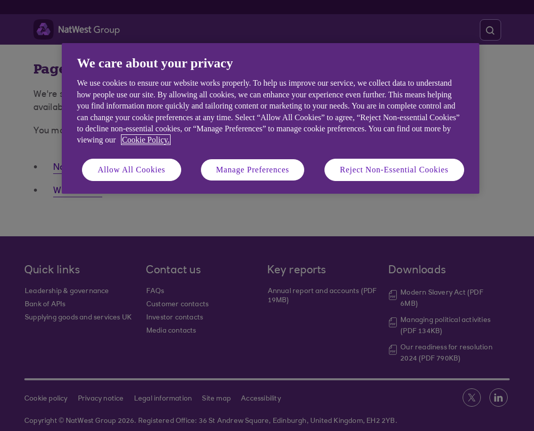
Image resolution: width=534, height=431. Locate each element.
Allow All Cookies (132, 169)
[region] (270, 118)
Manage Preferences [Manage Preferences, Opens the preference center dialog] (253, 169)
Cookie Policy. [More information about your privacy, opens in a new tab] (146, 139)
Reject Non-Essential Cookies (394, 169)
